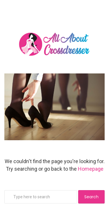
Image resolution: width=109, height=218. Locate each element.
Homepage (90, 169)
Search (91, 197)
